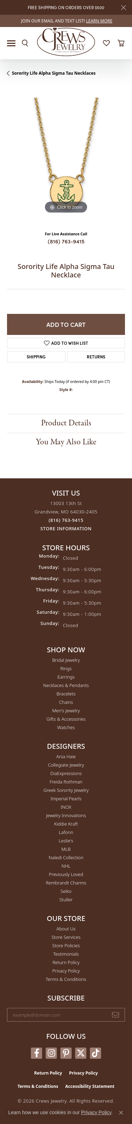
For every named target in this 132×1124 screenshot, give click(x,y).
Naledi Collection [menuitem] (66, 857)
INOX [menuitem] (66, 807)
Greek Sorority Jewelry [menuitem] (66, 790)
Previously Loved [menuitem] (66, 874)
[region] (66, 156)
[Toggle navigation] (11, 43)
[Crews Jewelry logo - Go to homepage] (66, 41)
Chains (66, 702)
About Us (66, 929)
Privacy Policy (66, 971)
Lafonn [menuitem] (66, 832)
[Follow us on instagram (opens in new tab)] (51, 1053)
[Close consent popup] (121, 1113)
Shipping (36, 356)
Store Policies (66, 945)
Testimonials (66, 954)
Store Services (66, 937)
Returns (96, 356)
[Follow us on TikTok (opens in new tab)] (95, 1053)
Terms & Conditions (66, 979)
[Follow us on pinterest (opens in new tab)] (66, 1053)
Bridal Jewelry (66, 660)
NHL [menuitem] (66, 866)
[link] (66, 21)
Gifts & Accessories (66, 719)
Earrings (65, 677)
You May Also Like (66, 442)
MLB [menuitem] (66, 849)
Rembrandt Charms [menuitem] (66, 883)
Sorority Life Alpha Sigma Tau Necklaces (53, 73)
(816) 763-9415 (66, 241)
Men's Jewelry (66, 710)
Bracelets (66, 694)
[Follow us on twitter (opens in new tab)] (80, 1053)
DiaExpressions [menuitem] (65, 773)
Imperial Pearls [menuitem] (66, 798)
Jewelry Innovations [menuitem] (66, 815)
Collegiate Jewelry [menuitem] (66, 765)
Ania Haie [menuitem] (66, 756)
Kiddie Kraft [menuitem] (66, 824)
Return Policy (66, 962)
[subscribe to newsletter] (115, 1015)
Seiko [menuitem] (65, 891)
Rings (66, 668)
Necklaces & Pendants (66, 685)
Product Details (66, 423)
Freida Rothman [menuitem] (66, 782)
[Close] (123, 7)
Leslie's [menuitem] (66, 840)
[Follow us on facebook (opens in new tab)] (36, 1053)
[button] (24, 43)
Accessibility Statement (89, 1086)
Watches (66, 727)
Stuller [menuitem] (66, 899)
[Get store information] (66, 529)
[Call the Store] (66, 520)
